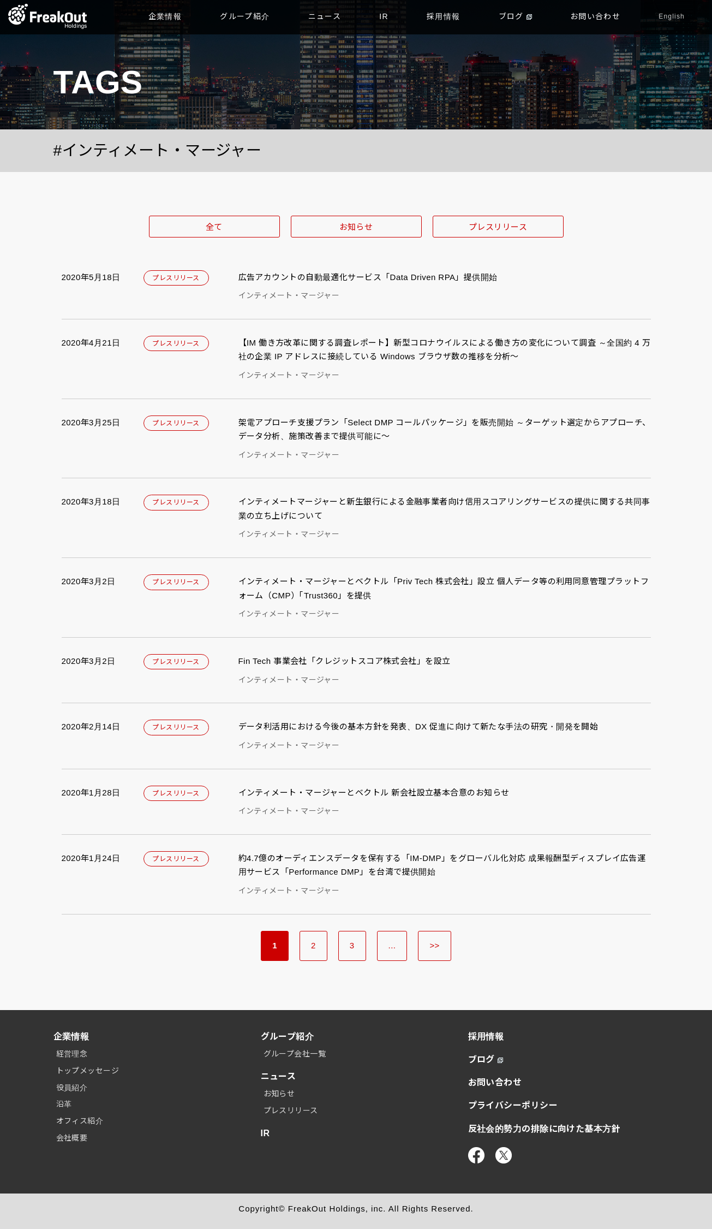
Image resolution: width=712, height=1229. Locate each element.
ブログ (515, 16)
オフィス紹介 (80, 1121)
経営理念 (72, 1053)
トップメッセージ (87, 1070)
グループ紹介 (245, 16)
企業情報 (165, 16)
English (672, 16)
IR (383, 16)
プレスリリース (498, 226)
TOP (47, 16)
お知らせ (356, 226)
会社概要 (72, 1137)
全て (214, 226)
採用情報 (443, 16)
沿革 (64, 1104)
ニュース (325, 16)
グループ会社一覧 (295, 1053)
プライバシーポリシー (513, 1105)
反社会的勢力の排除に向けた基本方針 (544, 1128)
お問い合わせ (595, 16)
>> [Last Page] (434, 945)
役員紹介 (72, 1087)
